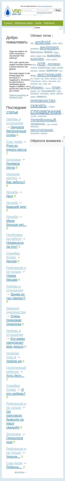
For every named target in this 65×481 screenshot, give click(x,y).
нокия (45, 83)
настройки (33, 83)
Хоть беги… (15, 375)
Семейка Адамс (13, 255)
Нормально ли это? (15, 244)
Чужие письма (11, 277)
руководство (42, 100)
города (54, 59)
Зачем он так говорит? (15, 296)
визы (44, 56)
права (59, 91)
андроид (49, 47)
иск (31, 78)
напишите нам (15, 97)
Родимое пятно (13, 165)
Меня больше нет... (16, 222)
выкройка (53, 55)
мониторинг (52, 81)
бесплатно (36, 51)
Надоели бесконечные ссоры (16, 131)
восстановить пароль (44, 12)
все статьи (19, 472)
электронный (34, 133)
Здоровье (13, 159)
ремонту (41, 96)
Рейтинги (49, 22)
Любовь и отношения (14, 121)
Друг (9, 196)
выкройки (37, 59)
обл (49, 83)
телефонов (37, 123)
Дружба (12, 192)
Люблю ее (14, 361)
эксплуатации (41, 130)
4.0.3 (32, 43)
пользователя (48, 91)
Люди (38, 22)
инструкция (49, 74)
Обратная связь (24, 22)
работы (52, 93)
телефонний (42, 116)
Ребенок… (14, 467)
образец (36, 87)
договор (54, 64)
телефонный (43, 119)
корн (59, 78)
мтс (59, 81)
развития (59, 93)
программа (44, 93)
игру (60, 70)
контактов (53, 78)
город (48, 59)
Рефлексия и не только (16, 270)
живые (53, 67)
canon (55, 43)
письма (48, 88)
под (39, 91)
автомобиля (34, 48)
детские (33, 64)
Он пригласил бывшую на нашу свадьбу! (15, 419)
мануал (44, 81)
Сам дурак (14, 141)
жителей (60, 67)
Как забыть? (15, 182)
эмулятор (44, 133)
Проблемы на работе (14, 237)
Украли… (13, 456)
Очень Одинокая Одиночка (13, 320)
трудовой (54, 124)
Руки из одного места (16, 147)
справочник (45, 111)
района (32, 96)
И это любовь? (15, 391)
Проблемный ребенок (16, 369)
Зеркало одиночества (16, 310)
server (60, 43)
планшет (33, 91)
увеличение (34, 126)
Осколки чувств (12, 355)
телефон (33, 116)
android (42, 42)
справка (51, 106)
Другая (11, 261)
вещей (39, 56)
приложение (34, 93)
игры (33, 75)
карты (47, 78)
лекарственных (35, 81)
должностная (44, 67)
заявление (52, 70)
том (48, 124)
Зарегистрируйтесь (17, 95)
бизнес (48, 51)
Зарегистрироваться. (44, 6)
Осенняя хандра (12, 176)
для (41, 63)
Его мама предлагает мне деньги (15, 342)
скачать (38, 105)
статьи (12, 112)
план (56, 87)
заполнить (33, 70)
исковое (36, 78)
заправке (42, 70)
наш (40, 83)
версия (32, 56)
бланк (56, 52)
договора (33, 67)
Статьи (8, 22)
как (42, 78)
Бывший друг (16, 207)
